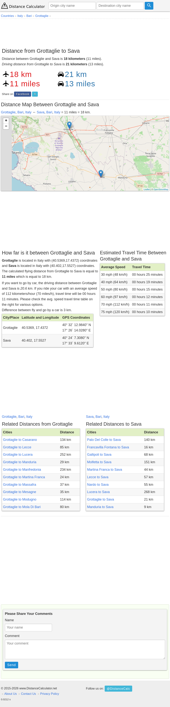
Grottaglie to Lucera (18, 454)
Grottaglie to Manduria (19, 462)
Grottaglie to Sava (100, 499)
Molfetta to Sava (99, 462)
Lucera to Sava (98, 492)
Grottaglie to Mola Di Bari (22, 507)
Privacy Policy (49, 693)
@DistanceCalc (118, 688)
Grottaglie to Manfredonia (22, 469)
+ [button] (6, 121)
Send (11, 665)
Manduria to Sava (100, 507)
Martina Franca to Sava (104, 469)
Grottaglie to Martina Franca (24, 477)
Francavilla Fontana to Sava (108, 447)
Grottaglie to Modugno (19, 499)
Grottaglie (8, 112)
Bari (20, 112)
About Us (10, 693)
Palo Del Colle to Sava (104, 440)
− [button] (6, 126)
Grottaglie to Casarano (20, 440)
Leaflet (147, 189)
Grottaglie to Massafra (19, 484)
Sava (40, 112)
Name (9, 620)
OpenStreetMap (161, 189)
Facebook (22, 94)
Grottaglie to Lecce (17, 447)
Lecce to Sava (97, 477)
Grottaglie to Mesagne (19, 492)
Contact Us (28, 693)
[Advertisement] (85, 32)
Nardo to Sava (98, 484)
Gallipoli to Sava (99, 454)
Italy (28, 112)
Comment (12, 636)
